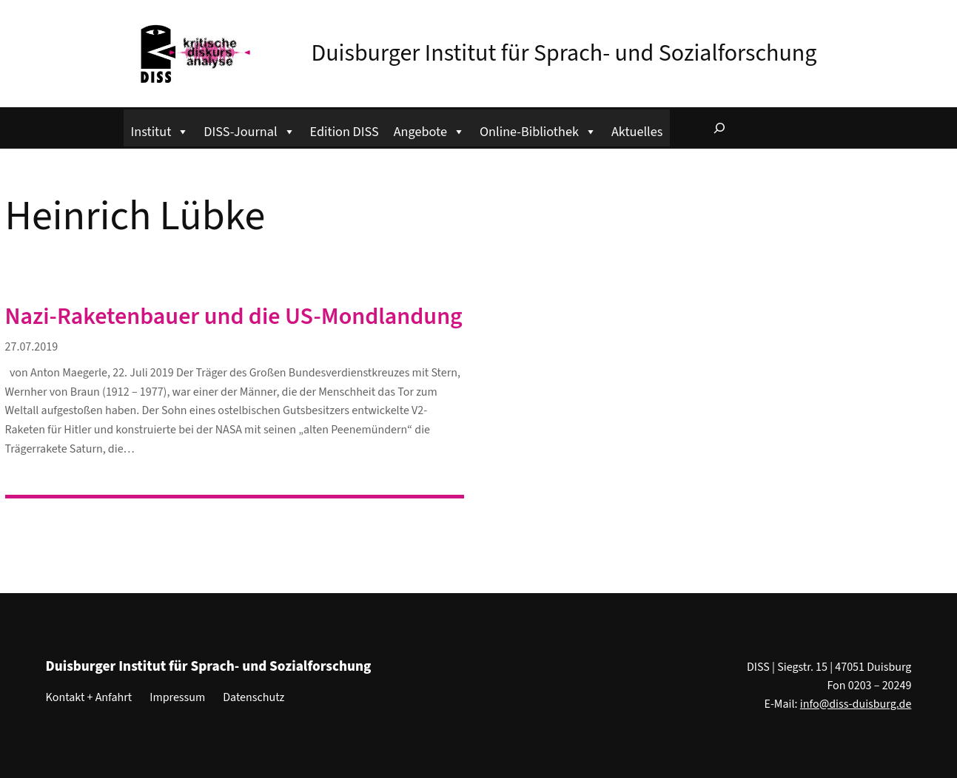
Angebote (429, 129)
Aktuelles (636, 131)
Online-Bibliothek (538, 129)
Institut (160, 129)
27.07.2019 (31, 347)
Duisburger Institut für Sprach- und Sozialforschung (564, 53)
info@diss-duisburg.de (856, 704)
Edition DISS (344, 131)
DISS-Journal (249, 129)
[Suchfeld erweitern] (719, 128)
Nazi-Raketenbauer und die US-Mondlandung (234, 316)
